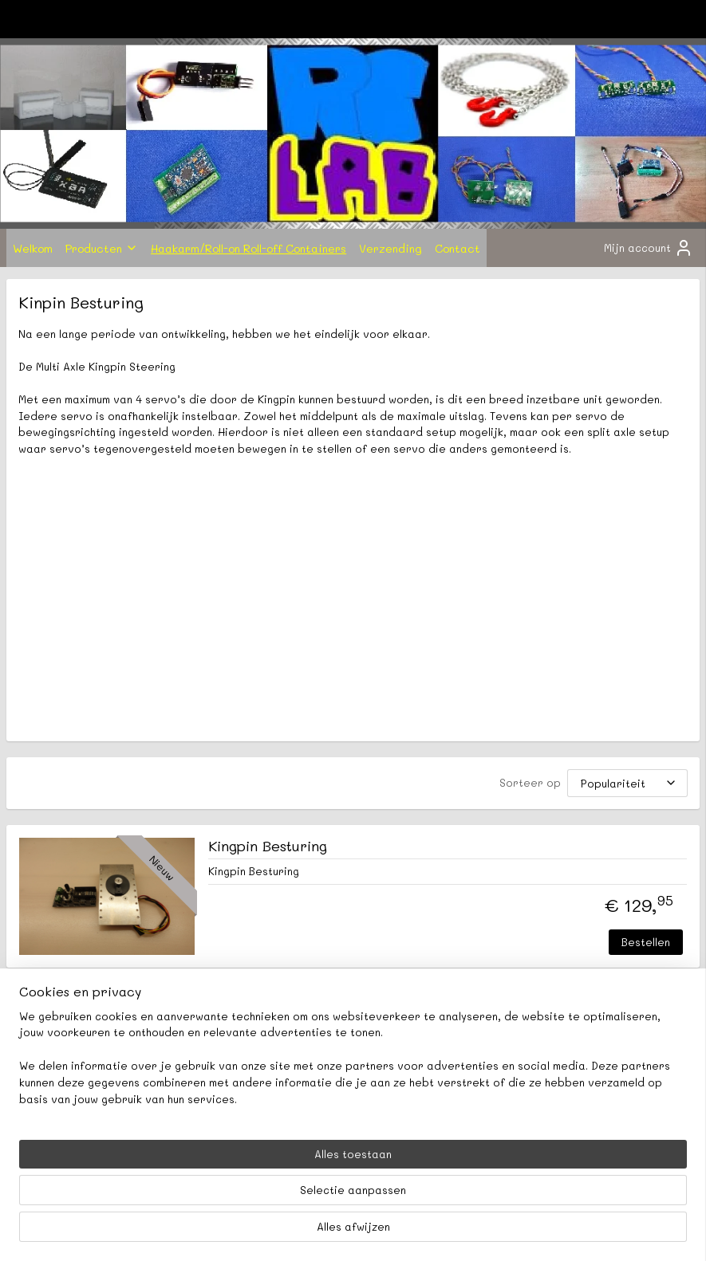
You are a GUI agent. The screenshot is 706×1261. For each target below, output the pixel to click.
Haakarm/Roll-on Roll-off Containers (248, 248)
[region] (247, 1185)
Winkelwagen (568, 374)
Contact (457, 248)
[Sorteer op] (369, 816)
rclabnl (270, 1068)
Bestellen (444, 981)
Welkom (33, 248)
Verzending (390, 248)
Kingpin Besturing (267, 886)
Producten (101, 248)
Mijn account (648, 247)
